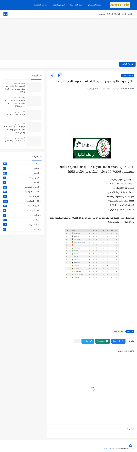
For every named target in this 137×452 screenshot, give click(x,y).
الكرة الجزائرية (128, 75)
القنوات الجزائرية (113, 14)
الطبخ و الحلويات (21, 187)
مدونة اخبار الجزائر (109, 448)
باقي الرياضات (21, 210)
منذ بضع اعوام (18, 83)
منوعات (21, 229)
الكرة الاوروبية (21, 196)
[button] (118, 341)
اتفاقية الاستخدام (94, 5)
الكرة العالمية (21, 206)
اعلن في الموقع (59, 5)
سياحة (21, 215)
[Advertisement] (68, 39)
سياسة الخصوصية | (40, 5)
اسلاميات (21, 168)
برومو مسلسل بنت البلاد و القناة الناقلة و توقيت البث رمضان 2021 (14, 129)
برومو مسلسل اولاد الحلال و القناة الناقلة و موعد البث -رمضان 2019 (14, 103)
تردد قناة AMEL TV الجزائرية (14, 141)
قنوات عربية (21, 224)
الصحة (21, 182)
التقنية (131, 14)
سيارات (102, 14)
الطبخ (124, 14)
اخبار (21, 164)
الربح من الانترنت (21, 178)
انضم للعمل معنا (76, 5)
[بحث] (5, 14)
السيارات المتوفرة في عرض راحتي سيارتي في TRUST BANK (15, 89)
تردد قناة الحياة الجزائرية (16, 114)
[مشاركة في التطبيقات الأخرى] (77, 341)
